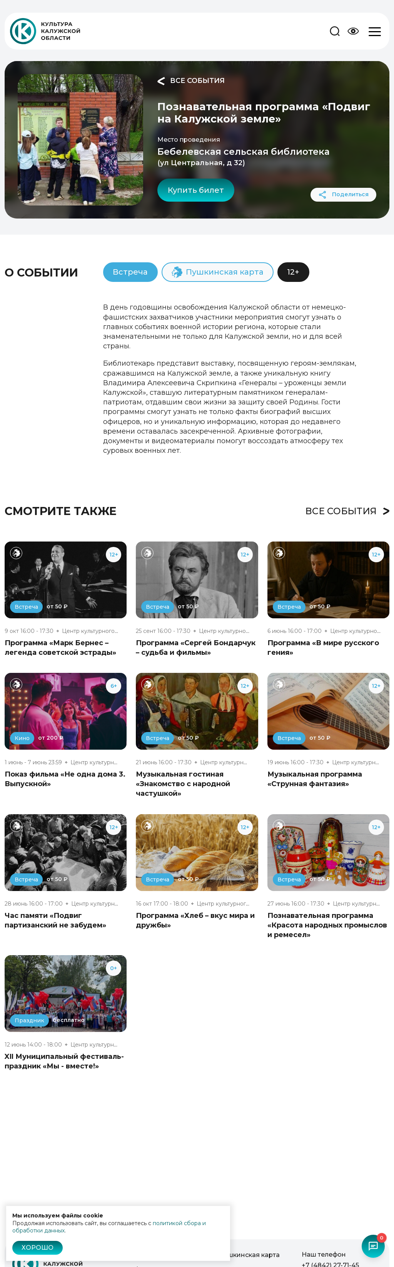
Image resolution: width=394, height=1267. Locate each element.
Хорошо (37, 1247)
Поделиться (343, 195)
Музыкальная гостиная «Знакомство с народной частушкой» (183, 784)
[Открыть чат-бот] (373, 1246)
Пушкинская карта (249, 1255)
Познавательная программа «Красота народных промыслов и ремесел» (327, 925)
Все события (191, 81)
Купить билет (196, 190)
